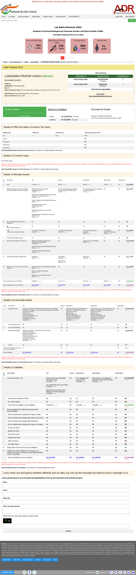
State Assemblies (23, 16)
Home (3, 16)
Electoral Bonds (61, 16)
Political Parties (48, 16)
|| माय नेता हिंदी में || (74, 16)
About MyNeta (129, 16)
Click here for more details (100, 89)
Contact (38, 559)
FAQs (55, 559)
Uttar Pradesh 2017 (16, 62)
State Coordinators (27, 559)
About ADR (118, 16)
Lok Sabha (11, 16)
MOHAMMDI (34, 62)
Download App (90, 572)
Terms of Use (47, 559)
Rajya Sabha (36, 16)
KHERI (26, 62)
